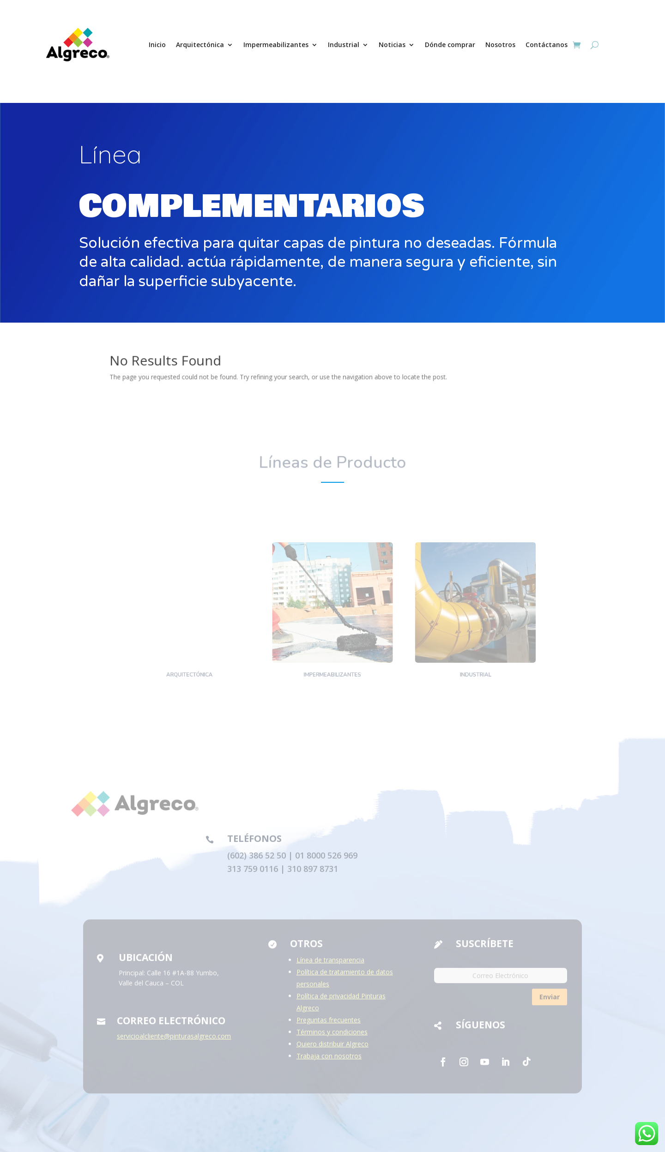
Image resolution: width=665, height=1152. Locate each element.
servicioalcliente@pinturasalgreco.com (174, 1039)
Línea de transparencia (330, 963)
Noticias (392, 44)
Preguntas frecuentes (328, 1023)
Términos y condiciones (332, 1035)
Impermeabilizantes (275, 44)
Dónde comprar (450, 44)
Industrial (343, 44)
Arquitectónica (200, 44)
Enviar (549, 1000)
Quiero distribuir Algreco (332, 1047)
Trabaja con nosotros (329, 1059)
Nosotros (500, 44)
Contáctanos (547, 44)
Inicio (157, 44)
